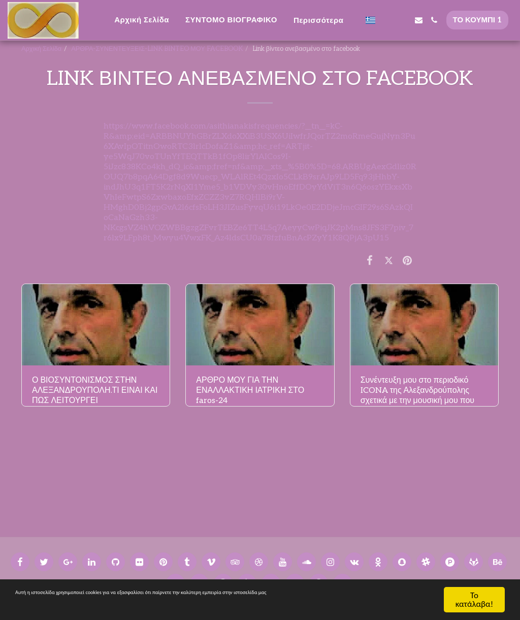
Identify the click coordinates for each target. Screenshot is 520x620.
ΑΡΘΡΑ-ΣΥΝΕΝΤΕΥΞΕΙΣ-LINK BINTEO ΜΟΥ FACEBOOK (157, 49)
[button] (387, 20)
